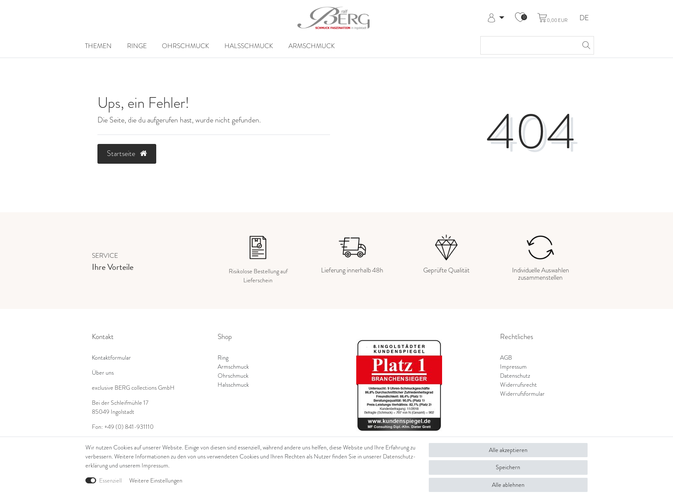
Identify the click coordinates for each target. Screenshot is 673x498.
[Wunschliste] (520, 18)
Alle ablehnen (508, 485)
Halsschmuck (248, 45)
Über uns (103, 373)
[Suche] (585, 45)
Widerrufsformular (522, 394)
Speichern (508, 467)
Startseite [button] (127, 153)
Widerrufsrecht (518, 385)
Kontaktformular (111, 358)
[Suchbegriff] (528, 45)
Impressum (513, 367)
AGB (506, 358)
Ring (223, 358)
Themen (98, 45)
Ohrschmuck (185, 45)
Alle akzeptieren (508, 450)
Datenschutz (515, 376)
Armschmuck (311, 45)
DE (584, 18)
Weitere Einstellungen (155, 481)
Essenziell (110, 481)
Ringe (137, 45)
